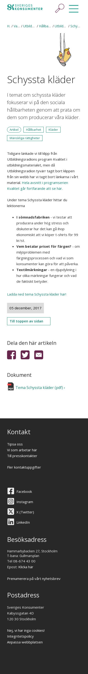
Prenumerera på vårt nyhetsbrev (34, 578)
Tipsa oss (15, 444)
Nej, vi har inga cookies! (26, 630)
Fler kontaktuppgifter (24, 467)
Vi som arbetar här (22, 450)
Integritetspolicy (20, 636)
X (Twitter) (25, 512)
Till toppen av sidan (26, 321)
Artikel (14, 129)
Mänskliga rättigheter (25, 138)
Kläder (53, 129)
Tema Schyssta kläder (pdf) (39, 387)
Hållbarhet (33, 129)
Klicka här (25, 567)
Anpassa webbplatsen (25, 642)
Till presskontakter (22, 455)
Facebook (24, 491)
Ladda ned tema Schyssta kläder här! (36, 294)
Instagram (24, 501)
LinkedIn (23, 522)
